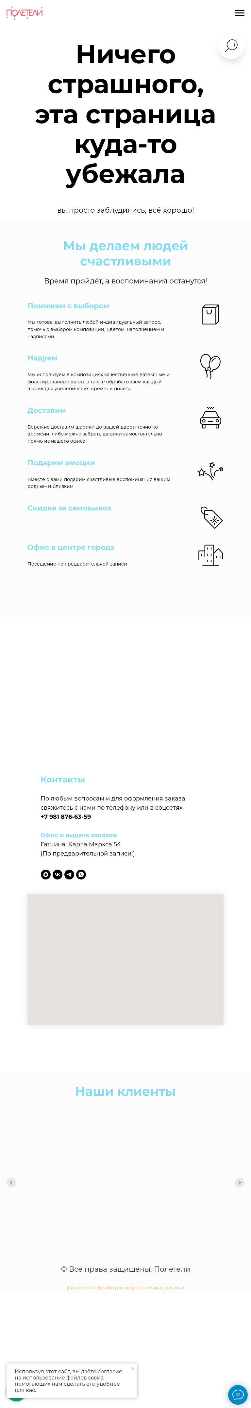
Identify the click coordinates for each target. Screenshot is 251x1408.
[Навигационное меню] (239, 13)
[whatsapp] (81, 874)
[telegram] (69, 874)
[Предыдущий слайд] (11, 1182)
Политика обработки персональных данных (126, 1288)
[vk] (57, 874)
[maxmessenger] (46, 874)
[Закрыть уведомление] (132, 1368)
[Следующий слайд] (239, 1182)
